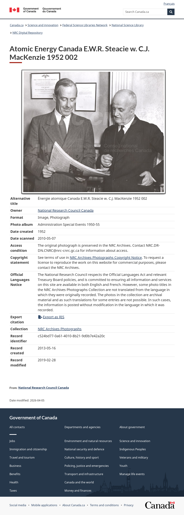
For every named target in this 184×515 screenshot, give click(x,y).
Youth (123, 466)
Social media (17, 505)
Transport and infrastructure (83, 474)
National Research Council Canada (65, 210)
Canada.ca (17, 25)
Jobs (12, 441)
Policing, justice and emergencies (86, 466)
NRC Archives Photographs (60, 329)
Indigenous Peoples (133, 449)
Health (13, 482)
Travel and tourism (22, 457)
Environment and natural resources (88, 441)
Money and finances (77, 490)
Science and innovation (43, 25)
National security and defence (84, 449)
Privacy (128, 505)
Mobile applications (44, 505)
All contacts (17, 427)
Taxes (13, 490)
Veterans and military (134, 457)
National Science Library (128, 25)
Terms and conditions (104, 505)
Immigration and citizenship (28, 449)
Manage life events (132, 474)
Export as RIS (51, 317)
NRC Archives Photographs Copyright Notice (106, 257)
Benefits (14, 474)
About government (132, 427)
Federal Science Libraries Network (85, 25)
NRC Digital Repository (27, 33)
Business (15, 466)
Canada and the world (79, 482)
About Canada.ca (73, 505)
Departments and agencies (82, 427)
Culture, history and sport (81, 457)
